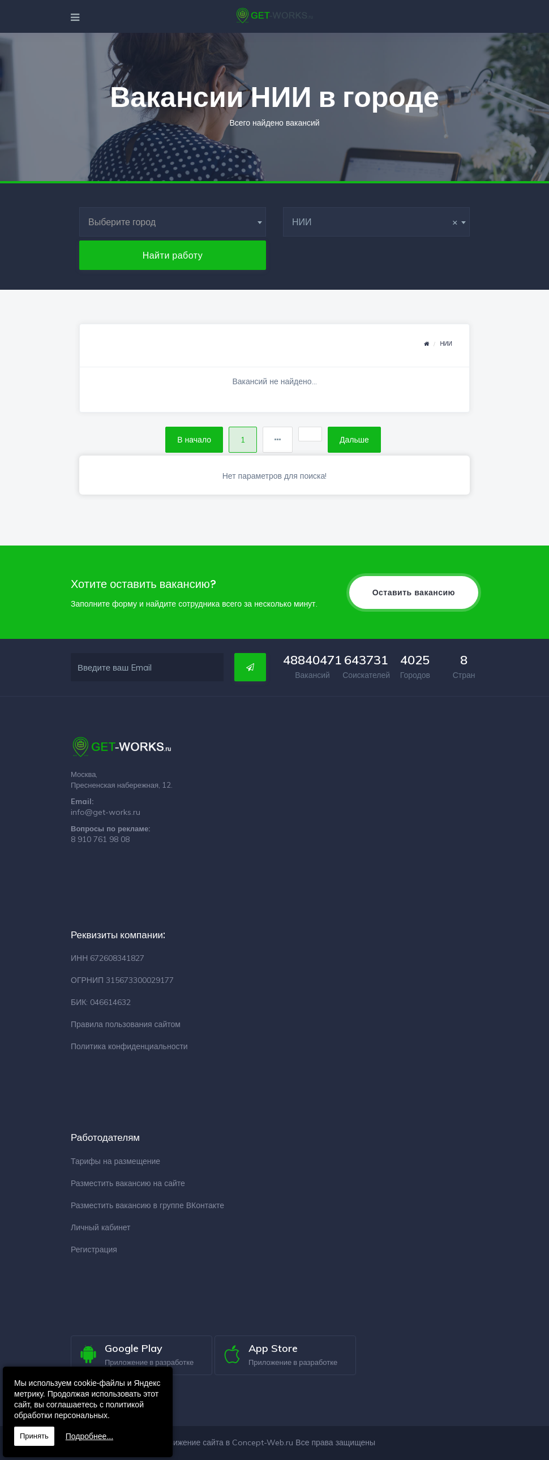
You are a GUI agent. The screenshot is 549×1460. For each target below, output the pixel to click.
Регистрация (94, 1249)
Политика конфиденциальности (129, 1046)
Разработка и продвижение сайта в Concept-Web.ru (196, 1442)
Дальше (354, 440)
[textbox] (172, 222)
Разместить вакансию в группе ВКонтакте (147, 1205)
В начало (194, 440)
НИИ (446, 343)
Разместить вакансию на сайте (128, 1183)
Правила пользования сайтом (126, 1024)
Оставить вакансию (413, 592)
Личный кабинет (100, 1227)
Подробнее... (89, 1436)
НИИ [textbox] (375, 222)
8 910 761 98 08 (100, 839)
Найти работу (173, 255)
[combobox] (172, 222)
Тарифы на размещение (115, 1161)
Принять (34, 1436)
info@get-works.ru (105, 812)
